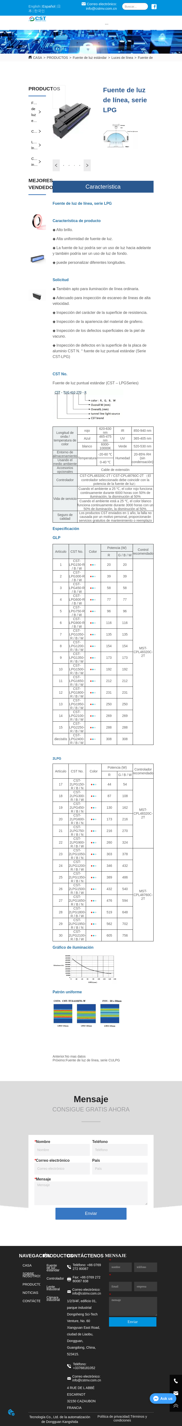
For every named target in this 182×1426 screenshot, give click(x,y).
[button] (106, 24)
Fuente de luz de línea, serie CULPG (93, 1060)
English (34, 6)
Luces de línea (122, 58)
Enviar (91, 1213)
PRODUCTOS (57, 58)
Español (48, 6)
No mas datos (75, 1056)
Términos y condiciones (130, 1418)
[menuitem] (107, 24)
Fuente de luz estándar (90, 58)
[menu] (107, 24)
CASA (37, 58)
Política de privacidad (113, 1416)
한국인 (39, 11)
